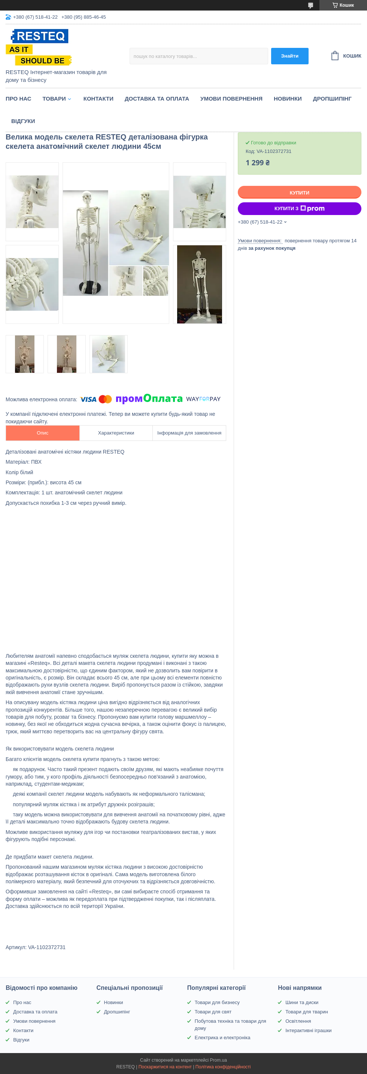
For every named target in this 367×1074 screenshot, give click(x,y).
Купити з (300, 208)
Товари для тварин (306, 1012)
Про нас (18, 98)
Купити (299, 193)
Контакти (98, 98)
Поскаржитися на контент (165, 1067)
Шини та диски (301, 1002)
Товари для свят (213, 1012)
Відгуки (23, 121)
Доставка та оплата (157, 98)
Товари (54, 98)
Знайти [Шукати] (289, 56)
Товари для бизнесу (217, 1002)
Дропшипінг (332, 98)
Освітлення (298, 1021)
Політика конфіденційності (223, 1067)
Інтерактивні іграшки (308, 1030)
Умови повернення (231, 98)
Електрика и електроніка (223, 1037)
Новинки (288, 98)
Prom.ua (218, 1060)
